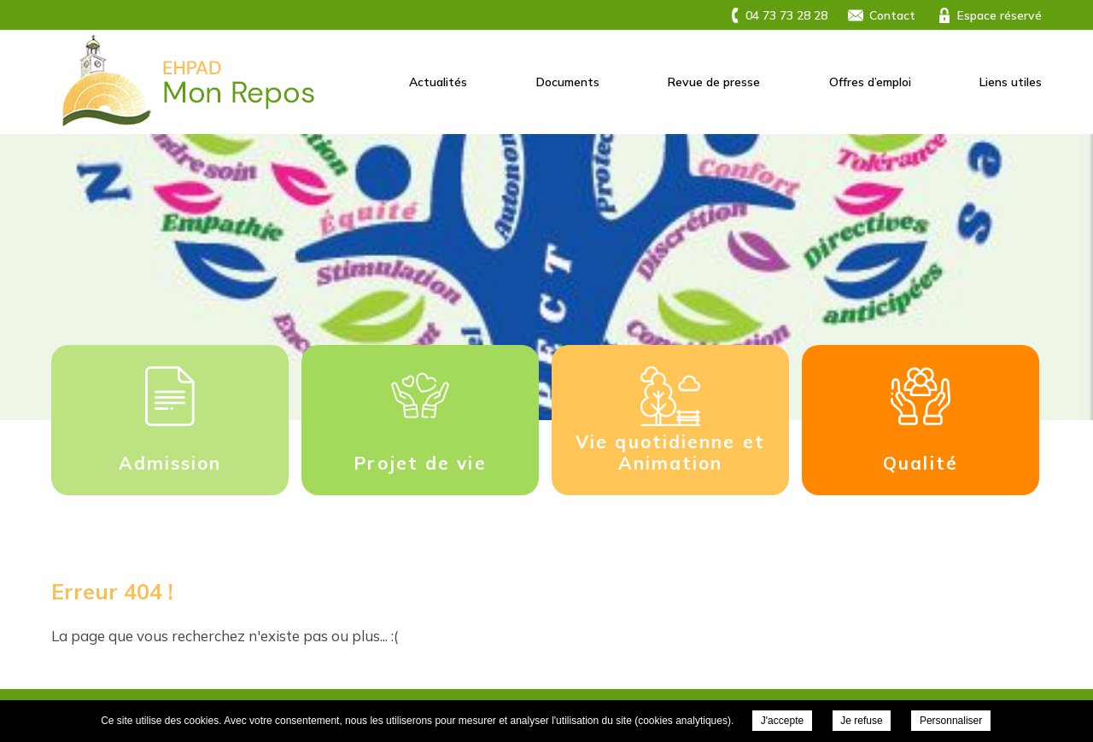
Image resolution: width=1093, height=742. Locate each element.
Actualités (438, 82)
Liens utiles (1010, 82)
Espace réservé (999, 15)
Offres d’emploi (870, 82)
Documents (567, 82)
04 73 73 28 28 (786, 15)
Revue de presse (714, 82)
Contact (892, 15)
